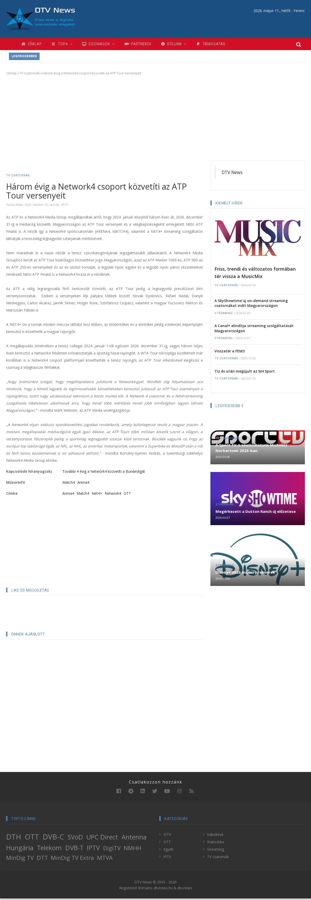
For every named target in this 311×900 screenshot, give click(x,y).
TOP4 (64, 45)
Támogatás (221, 45)
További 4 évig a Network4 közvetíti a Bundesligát (103, 472)
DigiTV (112, 849)
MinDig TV (20, 859)
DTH (13, 838)
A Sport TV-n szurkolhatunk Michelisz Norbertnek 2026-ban (251, 449)
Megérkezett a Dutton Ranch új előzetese (256, 512)
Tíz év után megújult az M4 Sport (244, 372)
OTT (127, 494)
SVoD (75, 838)
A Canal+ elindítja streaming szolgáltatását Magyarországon (254, 330)
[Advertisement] (155, 118)
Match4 (68, 483)
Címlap (32, 45)
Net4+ (97, 494)
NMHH (132, 849)
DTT (42, 859)
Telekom (49, 849)
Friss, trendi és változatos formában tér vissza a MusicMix (255, 274)
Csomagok (102, 45)
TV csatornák (29, 74)
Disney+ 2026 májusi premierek (245, 573)
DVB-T (74, 849)
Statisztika (215, 843)
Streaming (223, 314)
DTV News (232, 174)
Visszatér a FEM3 (229, 352)
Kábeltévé (215, 836)
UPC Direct (102, 838)
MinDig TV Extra (72, 859)
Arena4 (83, 483)
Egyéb (168, 850)
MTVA (105, 859)
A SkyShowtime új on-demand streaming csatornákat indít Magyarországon (251, 305)
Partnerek (144, 45)
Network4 (113, 494)
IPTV (93, 849)
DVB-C (53, 838)
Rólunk (182, 45)
